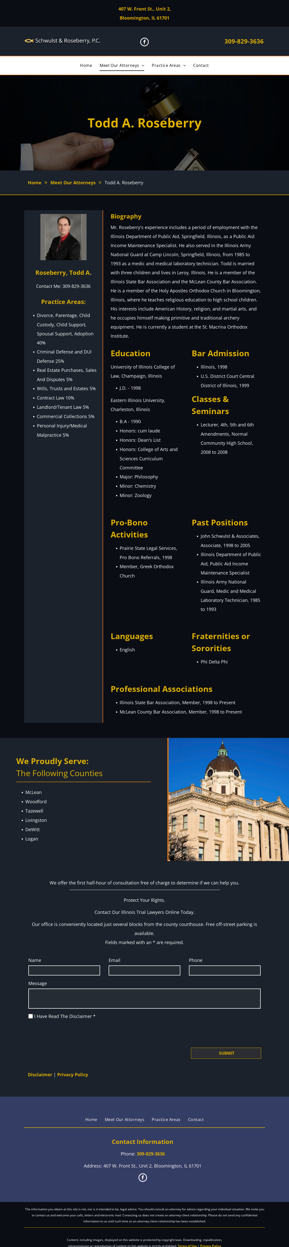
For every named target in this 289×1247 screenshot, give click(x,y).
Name (34, 960)
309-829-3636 (244, 41)
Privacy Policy (72, 1075)
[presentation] (66, 1033)
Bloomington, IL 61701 (144, 18)
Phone (195, 960)
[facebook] (144, 43)
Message (37, 983)
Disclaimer (40, 1075)
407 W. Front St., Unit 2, (144, 9)
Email (114, 960)
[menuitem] (86, 65)
